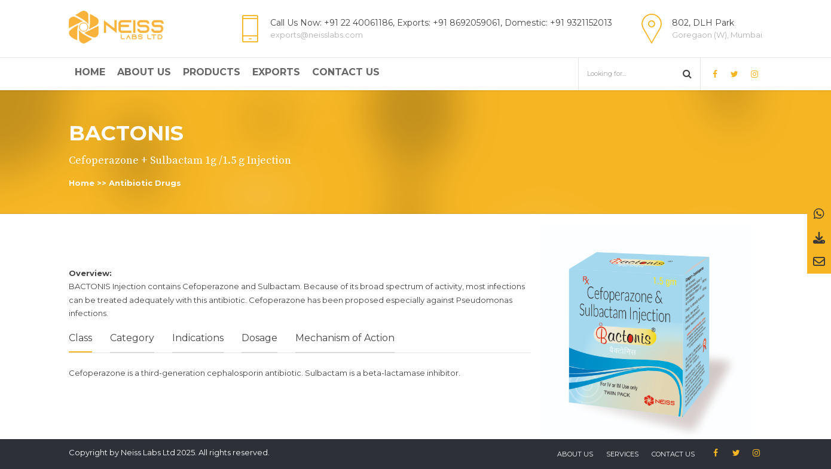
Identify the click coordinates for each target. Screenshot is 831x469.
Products (211, 72)
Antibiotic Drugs (145, 183)
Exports (276, 72)
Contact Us (346, 72)
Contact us (673, 454)
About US (575, 454)
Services (622, 454)
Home (90, 72)
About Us (144, 72)
